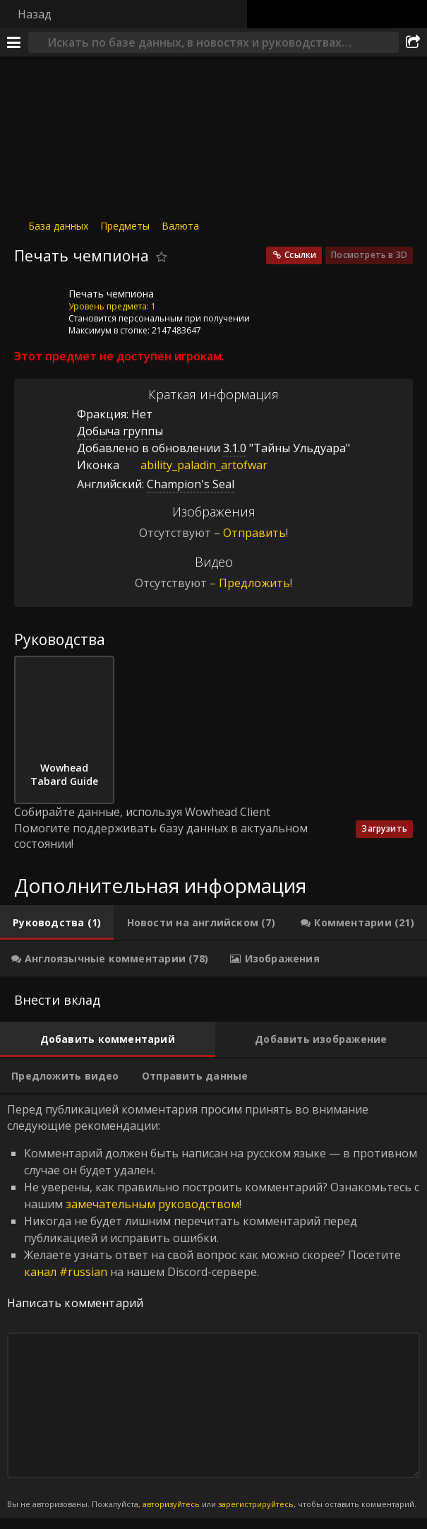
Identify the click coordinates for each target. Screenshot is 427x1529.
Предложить (254, 583)
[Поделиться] (413, 42)
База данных (58, 225)
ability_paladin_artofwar (193, 465)
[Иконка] (38, 304)
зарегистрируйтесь (256, 1504)
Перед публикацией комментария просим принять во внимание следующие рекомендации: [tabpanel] (213, 1306)
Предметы (125, 225)
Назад (35, 14)
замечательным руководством (152, 1204)
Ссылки (300, 255)
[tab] (57, 922)
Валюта (180, 225)
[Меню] (14, 42)
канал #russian (65, 1272)
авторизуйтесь (171, 1504)
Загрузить (384, 828)
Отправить (254, 533)
